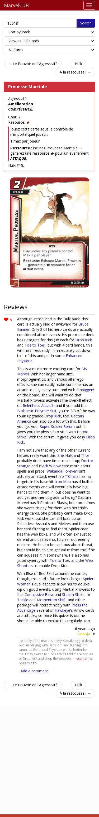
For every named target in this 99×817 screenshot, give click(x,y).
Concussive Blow (39, 594)
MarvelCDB (16, 5)
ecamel (81, 658)
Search (86, 22)
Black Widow (50, 465)
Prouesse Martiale (27, 87)
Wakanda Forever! (61, 471)
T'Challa (71, 476)
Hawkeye (62, 610)
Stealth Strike (73, 594)
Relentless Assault (38, 405)
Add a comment (34, 670)
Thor (85, 455)
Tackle (22, 599)
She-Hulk (65, 455)
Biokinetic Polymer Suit (36, 410)
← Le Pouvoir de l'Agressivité (33, 63)
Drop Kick (83, 339)
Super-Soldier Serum (57, 426)
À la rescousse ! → (75, 72)
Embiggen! (85, 389)
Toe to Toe (34, 345)
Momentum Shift (51, 599)
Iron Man (63, 481)
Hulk (78, 63)
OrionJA (83, 633)
